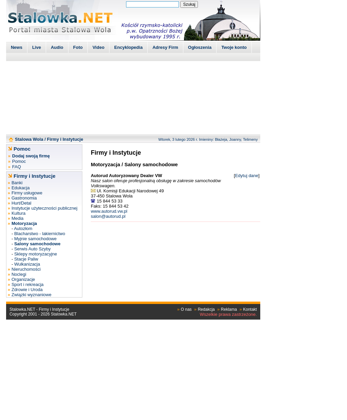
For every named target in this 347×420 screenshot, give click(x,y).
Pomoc (19, 161)
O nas (186, 309)
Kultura (18, 213)
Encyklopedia (128, 47)
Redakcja (206, 309)
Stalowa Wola (29, 139)
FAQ (16, 166)
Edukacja (20, 187)
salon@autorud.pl (108, 216)
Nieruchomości (26, 269)
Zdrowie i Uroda (27, 289)
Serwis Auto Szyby (32, 248)
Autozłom (23, 228)
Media (17, 218)
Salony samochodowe (151, 164)
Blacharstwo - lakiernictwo (39, 233)
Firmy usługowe (27, 192)
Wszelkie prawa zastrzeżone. (228, 314)
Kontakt (250, 309)
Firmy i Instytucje (65, 139)
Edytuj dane (247, 175)
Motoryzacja (105, 164)
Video (98, 47)
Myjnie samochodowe (35, 238)
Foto (78, 47)
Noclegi (19, 274)
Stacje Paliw (26, 259)
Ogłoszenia (199, 47)
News (16, 47)
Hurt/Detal (22, 203)
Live (36, 47)
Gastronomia (24, 198)
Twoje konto (234, 47)
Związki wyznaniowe (32, 294)
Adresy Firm (165, 47)
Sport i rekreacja (28, 284)
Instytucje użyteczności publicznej (44, 208)
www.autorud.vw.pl (109, 211)
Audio (57, 47)
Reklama (229, 309)
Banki (17, 182)
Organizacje (23, 279)
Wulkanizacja (27, 264)
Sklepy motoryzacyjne (35, 253)
